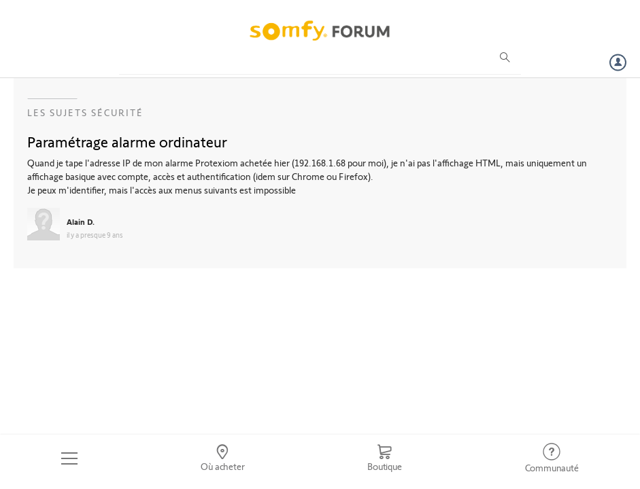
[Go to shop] (384, 458)
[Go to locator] (222, 458)
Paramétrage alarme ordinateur (127, 141)
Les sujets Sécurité (85, 112)
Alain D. (81, 221)
